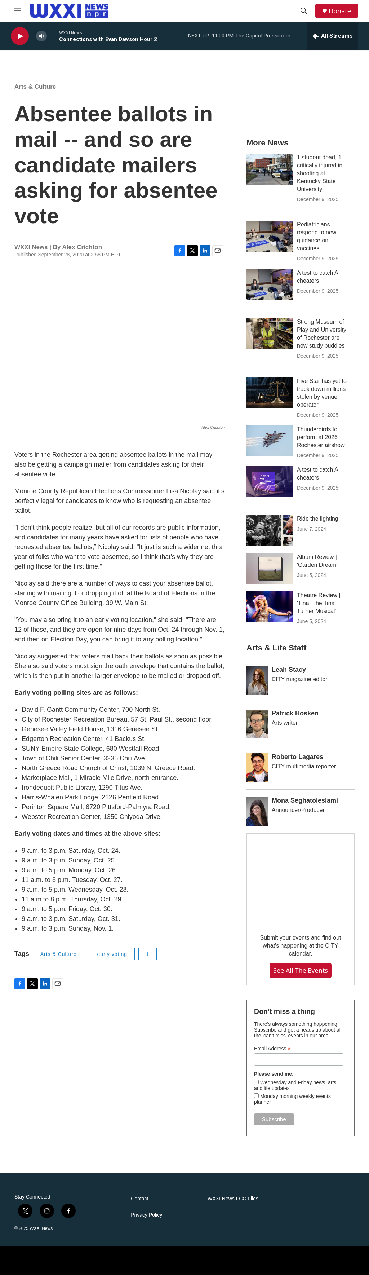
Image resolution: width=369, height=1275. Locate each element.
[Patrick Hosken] (257, 724)
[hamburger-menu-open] (18, 11)
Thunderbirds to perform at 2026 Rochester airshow (321, 437)
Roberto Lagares (297, 756)
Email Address (272, 1048)
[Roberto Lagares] (257, 767)
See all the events (300, 970)
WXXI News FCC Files (233, 1198)
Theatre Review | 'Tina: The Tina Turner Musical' (319, 603)
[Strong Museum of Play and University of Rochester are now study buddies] (269, 333)
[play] (20, 36)
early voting (112, 954)
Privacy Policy (146, 1215)
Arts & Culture (35, 86)
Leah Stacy (289, 669)
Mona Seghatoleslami (305, 800)
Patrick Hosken (295, 713)
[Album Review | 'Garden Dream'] (269, 568)
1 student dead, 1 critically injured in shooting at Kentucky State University (319, 173)
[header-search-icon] (304, 11)
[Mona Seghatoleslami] (257, 811)
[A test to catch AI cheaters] (269, 284)
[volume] (41, 36)
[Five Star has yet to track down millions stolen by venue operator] (269, 392)
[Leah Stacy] (257, 680)
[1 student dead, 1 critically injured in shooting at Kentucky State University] (269, 169)
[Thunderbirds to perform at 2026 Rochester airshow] (269, 440)
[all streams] (332, 36)
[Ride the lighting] (269, 530)
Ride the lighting (317, 519)
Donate (340, 11)
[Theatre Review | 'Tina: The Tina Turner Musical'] (269, 606)
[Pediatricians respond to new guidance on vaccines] (269, 236)
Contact (139, 1198)
